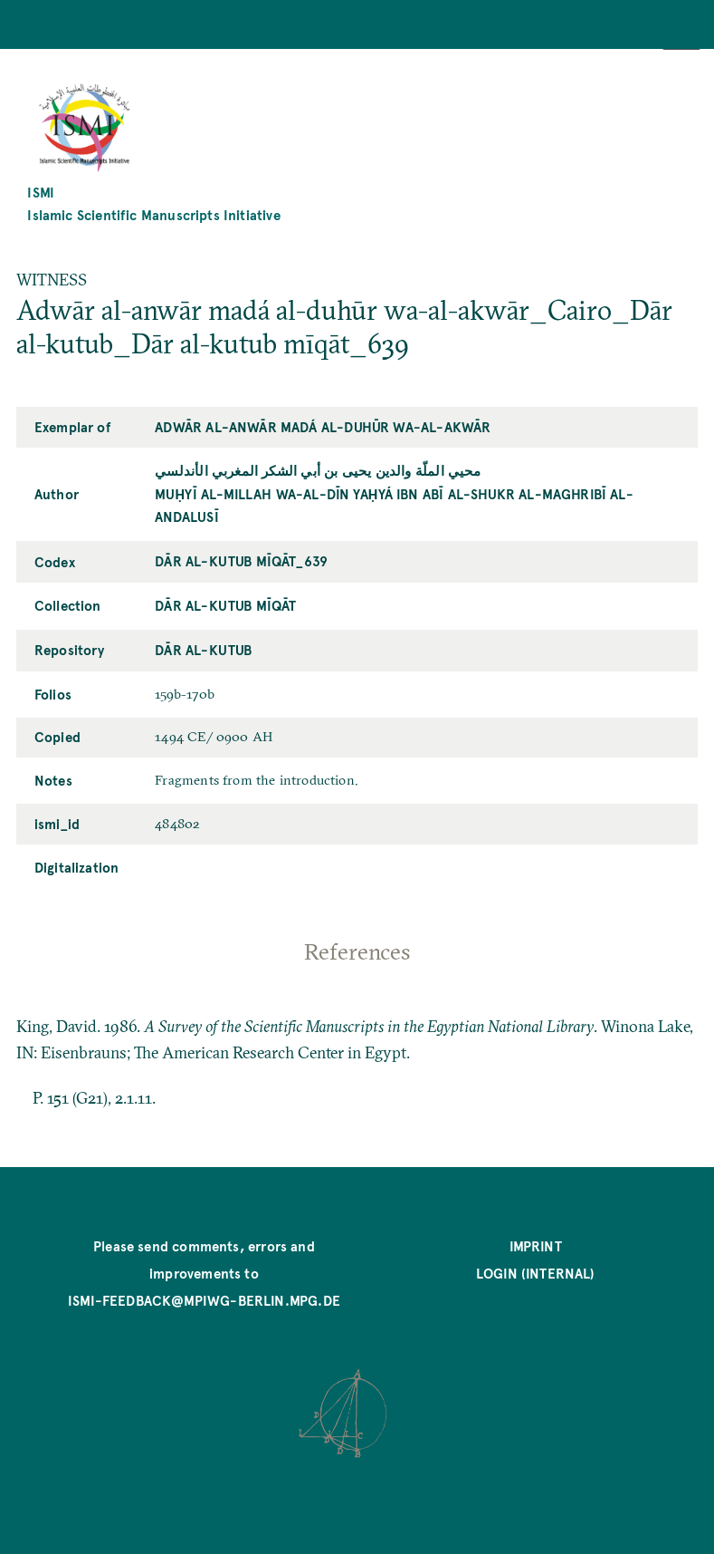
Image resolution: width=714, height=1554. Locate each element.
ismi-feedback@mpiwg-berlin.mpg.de (204, 1299)
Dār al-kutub (203, 649)
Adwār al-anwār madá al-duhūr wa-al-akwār (322, 426)
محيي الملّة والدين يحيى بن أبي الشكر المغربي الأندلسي (318, 469)
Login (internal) (535, 1272)
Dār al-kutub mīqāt (225, 604)
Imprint (535, 1245)
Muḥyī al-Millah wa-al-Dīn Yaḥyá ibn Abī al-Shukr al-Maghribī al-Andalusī (394, 505)
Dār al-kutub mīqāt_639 (241, 560)
